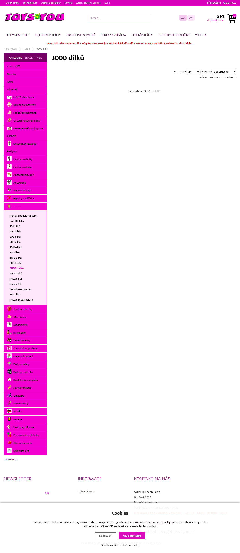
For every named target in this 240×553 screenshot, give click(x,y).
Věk (39, 57)
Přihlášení (214, 3)
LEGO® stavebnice (17, 35)
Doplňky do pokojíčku (173, 35)
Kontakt (68, 3)
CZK (182, 17)
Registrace (229, 3)
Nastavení (105, 535)
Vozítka (200, 35)
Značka (29, 57)
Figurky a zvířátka (113, 35)
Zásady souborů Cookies (88, 3)
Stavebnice (11, 459)
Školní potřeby (142, 35)
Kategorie (15, 57)
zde (136, 545)
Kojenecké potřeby (48, 35)
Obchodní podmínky (51, 3)
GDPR (107, 3)
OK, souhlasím (132, 535)
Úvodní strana (13, 3)
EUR (191, 17)
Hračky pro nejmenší (80, 35)
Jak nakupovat (30, 3)
